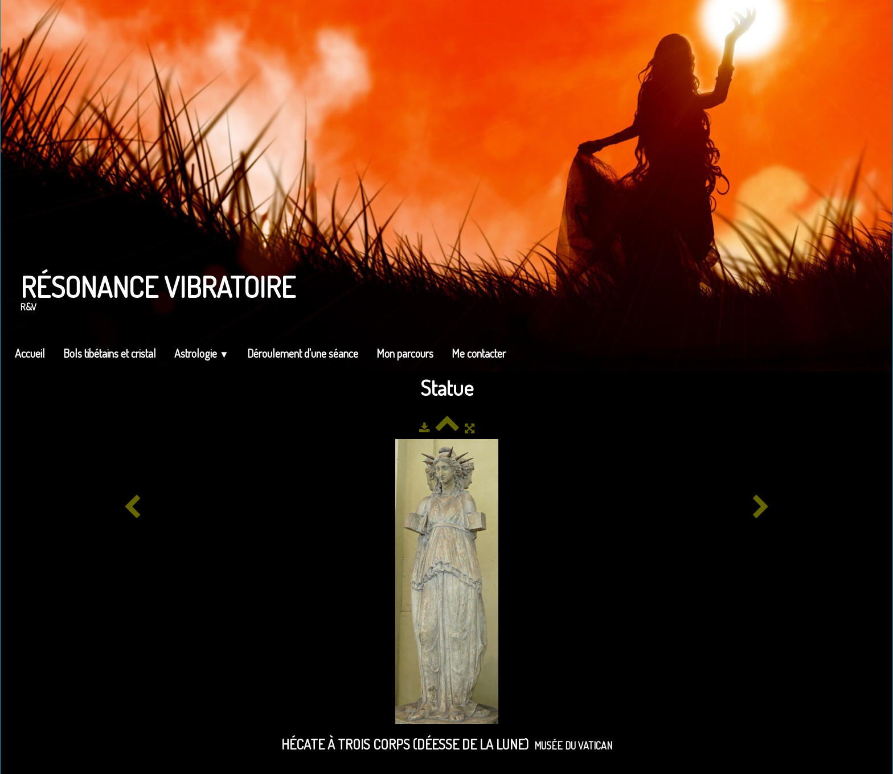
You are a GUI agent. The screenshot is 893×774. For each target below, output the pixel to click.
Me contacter (479, 353)
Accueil (30, 353)
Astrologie (201, 353)
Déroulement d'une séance (302, 353)
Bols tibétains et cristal (109, 353)
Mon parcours (404, 353)
